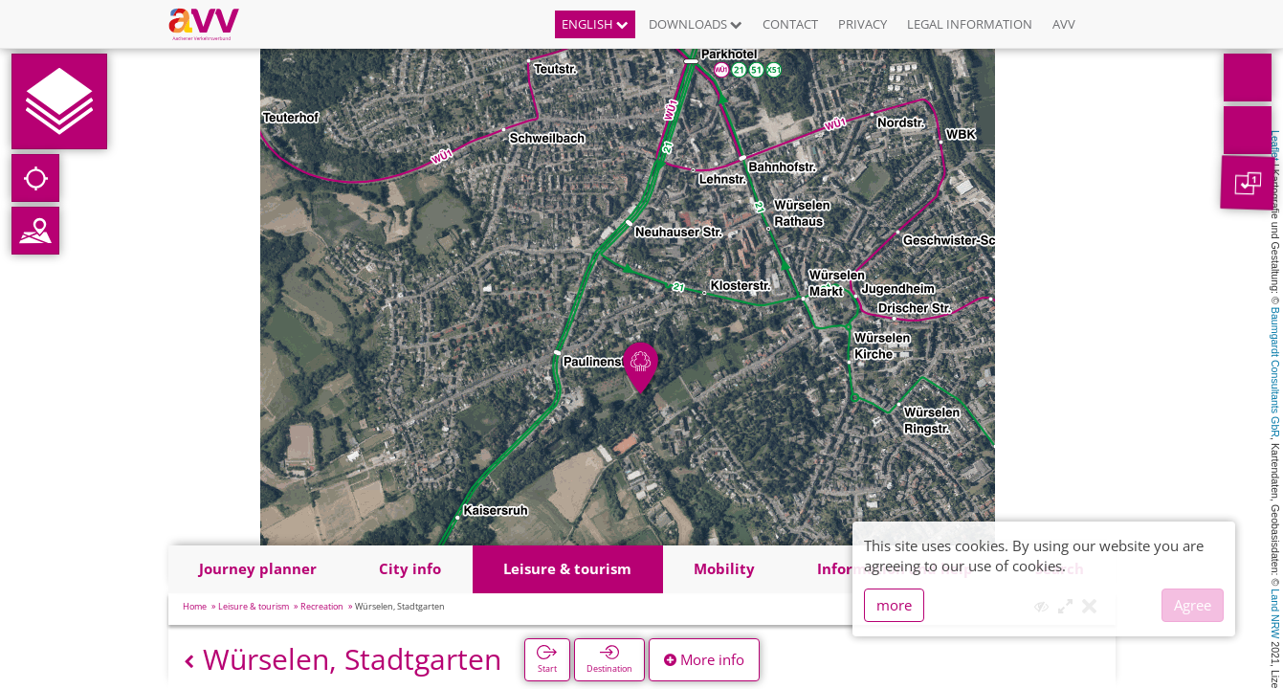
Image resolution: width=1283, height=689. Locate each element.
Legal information (969, 24)
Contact (790, 24)
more (894, 604)
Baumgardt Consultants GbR (1275, 372)
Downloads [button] (695, 24)
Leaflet (1275, 145)
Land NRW (1275, 613)
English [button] (595, 24)
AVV (1063, 24)
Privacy (862, 24)
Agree (1192, 604)
